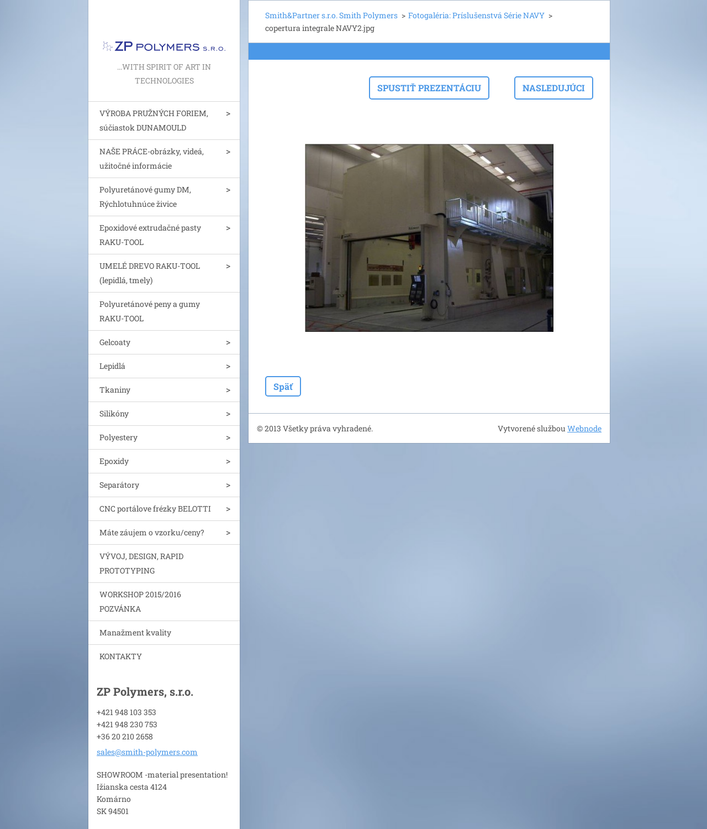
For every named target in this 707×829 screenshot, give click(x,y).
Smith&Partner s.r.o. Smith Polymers (331, 15)
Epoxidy (114, 461)
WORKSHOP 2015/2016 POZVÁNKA (140, 601)
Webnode (584, 428)
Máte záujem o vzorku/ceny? (151, 532)
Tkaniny (114, 389)
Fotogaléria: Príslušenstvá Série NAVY (476, 15)
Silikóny (114, 413)
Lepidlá (112, 366)
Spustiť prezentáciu (429, 87)
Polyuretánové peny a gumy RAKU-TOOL (149, 311)
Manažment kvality (135, 632)
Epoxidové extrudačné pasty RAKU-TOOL (150, 234)
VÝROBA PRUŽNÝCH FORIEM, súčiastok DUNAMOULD (153, 120)
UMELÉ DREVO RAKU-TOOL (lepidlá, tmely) (149, 272)
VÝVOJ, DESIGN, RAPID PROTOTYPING (141, 563)
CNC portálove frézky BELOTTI (155, 508)
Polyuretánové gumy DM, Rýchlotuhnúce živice (145, 196)
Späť (283, 386)
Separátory (119, 484)
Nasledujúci (554, 87)
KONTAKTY (120, 656)
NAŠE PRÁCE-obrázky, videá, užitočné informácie (151, 158)
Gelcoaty (114, 342)
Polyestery (118, 437)
